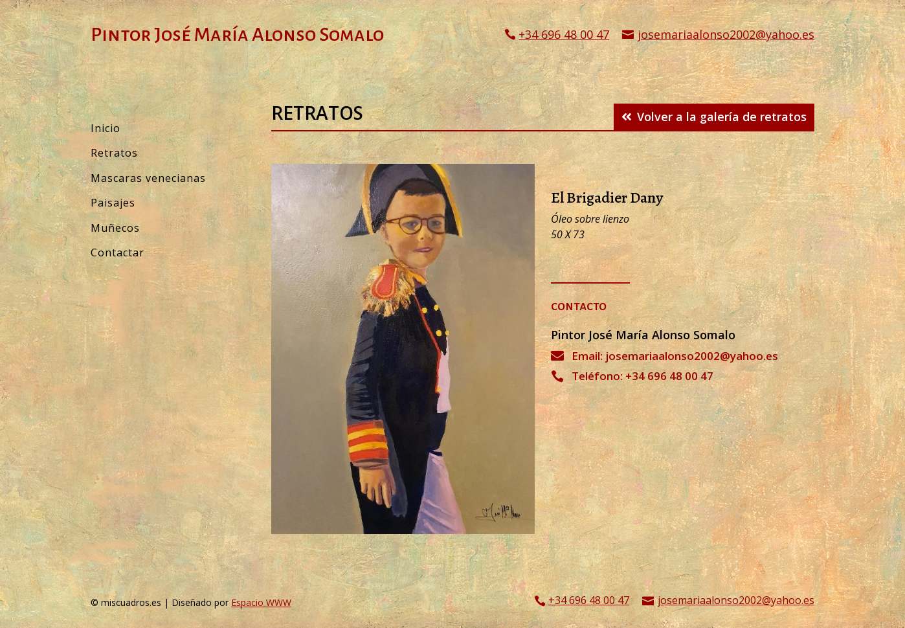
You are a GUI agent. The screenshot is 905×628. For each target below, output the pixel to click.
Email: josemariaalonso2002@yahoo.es (675, 355)
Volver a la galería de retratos (722, 116)
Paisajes (113, 203)
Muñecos (115, 228)
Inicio (105, 128)
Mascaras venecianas (148, 178)
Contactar (117, 252)
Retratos (114, 153)
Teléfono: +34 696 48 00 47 (642, 375)
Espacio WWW (261, 602)
